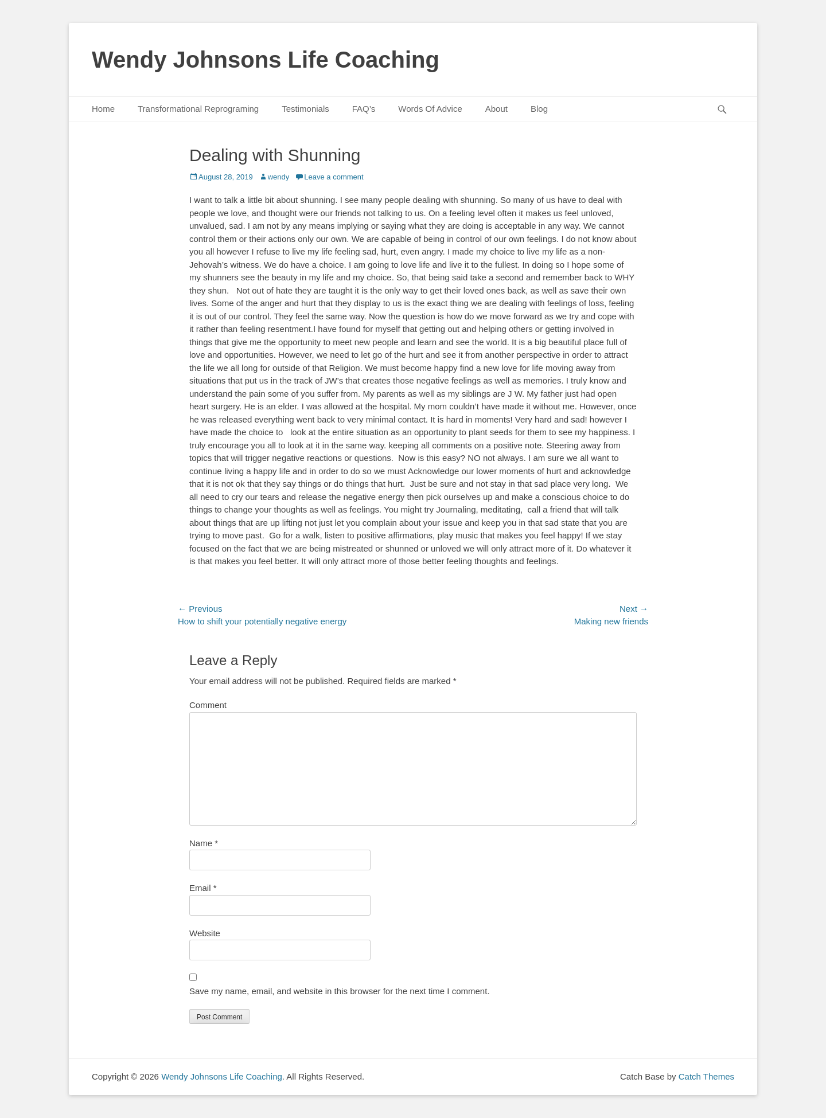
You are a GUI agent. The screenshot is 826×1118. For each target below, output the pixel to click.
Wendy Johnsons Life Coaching (265, 59)
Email (203, 888)
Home (103, 109)
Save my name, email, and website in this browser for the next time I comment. (339, 991)
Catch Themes (706, 1076)
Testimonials (305, 109)
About (496, 109)
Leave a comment (333, 177)
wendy (279, 177)
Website (204, 933)
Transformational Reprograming (198, 109)
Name (203, 843)
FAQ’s (364, 109)
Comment (208, 705)
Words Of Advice (430, 109)
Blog (539, 109)
